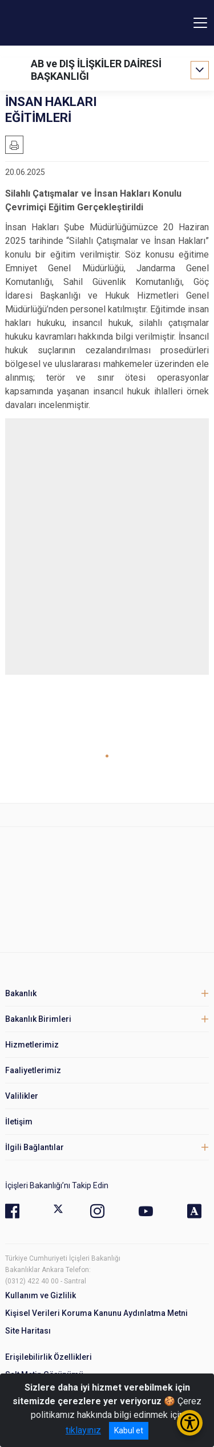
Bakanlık (21, 993)
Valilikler (21, 1095)
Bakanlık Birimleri (38, 1019)
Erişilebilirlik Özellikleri (48, 1357)
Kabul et (128, 1430)
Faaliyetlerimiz (33, 1070)
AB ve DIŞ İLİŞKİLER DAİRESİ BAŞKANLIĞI (96, 70)
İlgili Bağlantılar (34, 1147)
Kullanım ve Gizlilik (40, 1295)
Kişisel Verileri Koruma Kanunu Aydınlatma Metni (96, 1313)
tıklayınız (83, 1430)
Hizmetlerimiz (32, 1044)
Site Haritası (28, 1330)
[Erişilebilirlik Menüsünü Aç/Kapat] (190, 1423)
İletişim (19, 1121)
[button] (107, 756)
